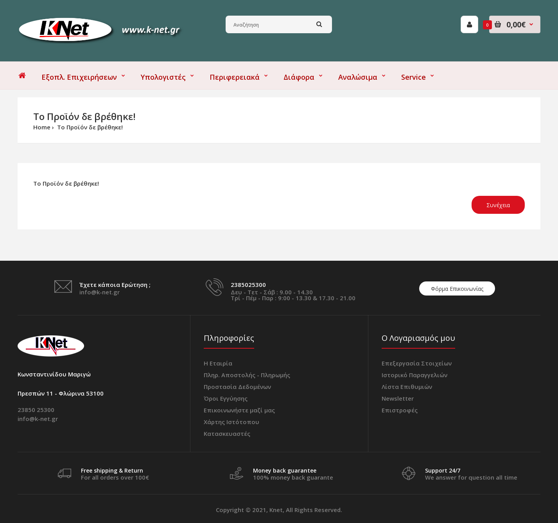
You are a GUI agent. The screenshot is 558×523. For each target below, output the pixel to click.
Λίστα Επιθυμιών (407, 386)
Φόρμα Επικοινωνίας (457, 288)
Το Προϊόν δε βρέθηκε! (89, 127)
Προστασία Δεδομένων (237, 386)
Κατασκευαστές (227, 433)
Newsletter (398, 398)
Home (41, 127)
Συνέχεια (498, 205)
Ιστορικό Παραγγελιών (414, 375)
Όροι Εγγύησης (226, 398)
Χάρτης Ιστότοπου (231, 422)
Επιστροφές (400, 410)
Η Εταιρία (218, 363)
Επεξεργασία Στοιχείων (417, 363)
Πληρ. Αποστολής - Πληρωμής (247, 375)
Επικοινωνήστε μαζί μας (239, 410)
